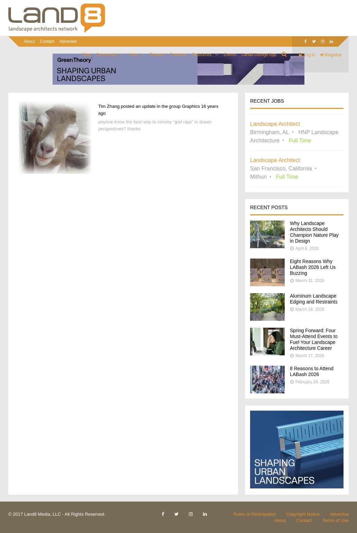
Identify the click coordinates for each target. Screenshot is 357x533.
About (29, 41)
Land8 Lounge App (258, 54)
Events (230, 54)
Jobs (133, 54)
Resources (201, 54)
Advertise (68, 41)
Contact (47, 41)
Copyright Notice (303, 514)
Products (178, 54)
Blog (86, 54)
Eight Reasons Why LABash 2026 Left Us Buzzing (313, 267)
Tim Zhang (109, 106)
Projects (157, 54)
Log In (307, 54)
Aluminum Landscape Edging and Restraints (314, 299)
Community (106, 54)
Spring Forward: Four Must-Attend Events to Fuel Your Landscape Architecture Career (314, 339)
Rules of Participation (255, 514)
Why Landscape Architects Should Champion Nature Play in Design (314, 232)
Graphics (191, 106)
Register (331, 54)
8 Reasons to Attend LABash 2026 (311, 371)
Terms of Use (335, 520)
